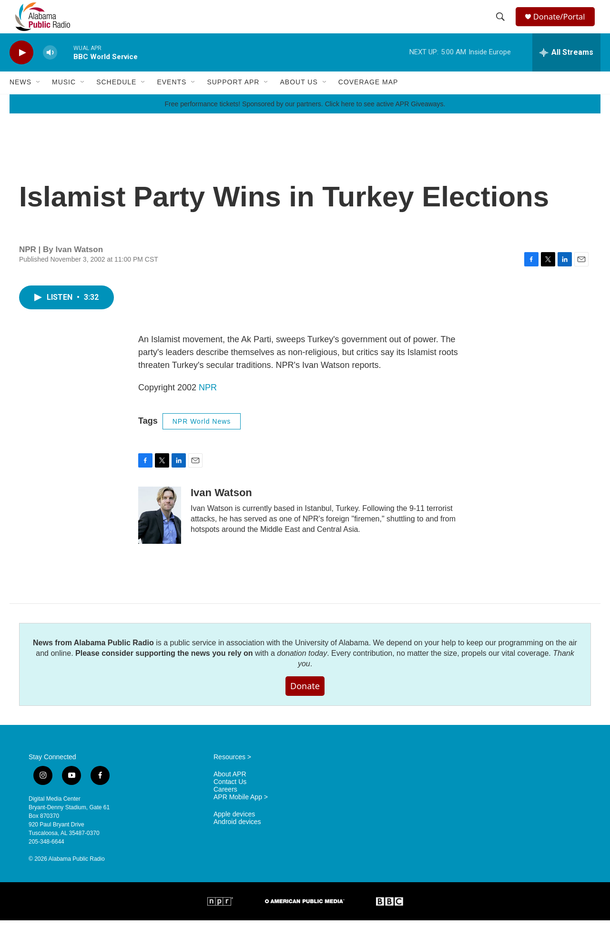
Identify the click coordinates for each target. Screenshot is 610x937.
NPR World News (202, 438)
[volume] (50, 69)
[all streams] (566, 69)
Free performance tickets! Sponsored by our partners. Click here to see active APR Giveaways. (304, 120)
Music (64, 99)
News (20, 99)
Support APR (233, 99)
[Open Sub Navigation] (38, 99)
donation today (302, 670)
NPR (208, 404)
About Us (298, 99)
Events (171, 99)
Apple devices (234, 831)
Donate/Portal (562, 25)
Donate (305, 702)
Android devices (237, 838)
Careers (225, 806)
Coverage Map (368, 99)
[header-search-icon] (501, 25)
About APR (230, 790)
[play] (21, 69)
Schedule (116, 99)
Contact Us (230, 798)
